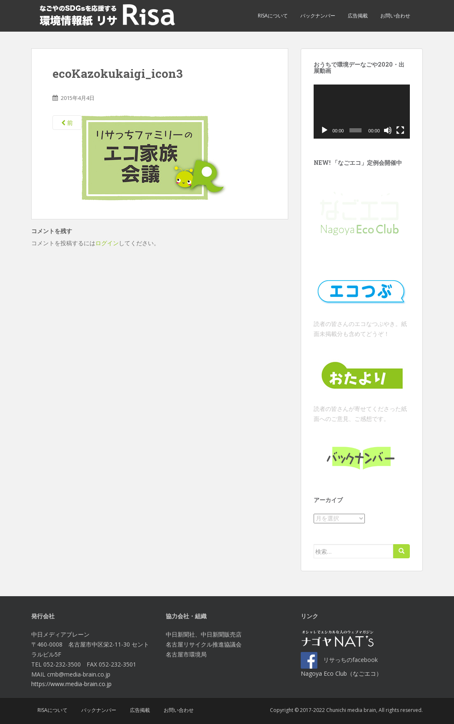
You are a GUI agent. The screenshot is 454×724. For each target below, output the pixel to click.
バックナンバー (317, 15)
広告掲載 (358, 15)
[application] (362, 112)
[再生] (324, 130)
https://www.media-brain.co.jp (71, 684)
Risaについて (273, 15)
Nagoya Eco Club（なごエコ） (341, 673)
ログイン (107, 243)
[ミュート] (388, 130)
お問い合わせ (395, 15)
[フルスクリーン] (400, 130)
